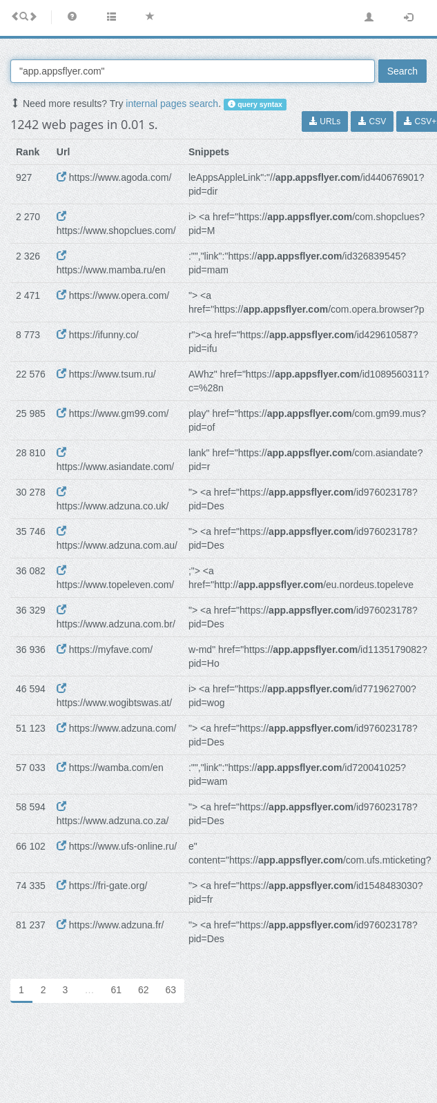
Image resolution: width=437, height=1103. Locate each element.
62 (143, 989)
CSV (372, 121)
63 (171, 989)
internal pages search (172, 103)
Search (402, 71)
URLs (324, 121)
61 (116, 989)
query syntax (255, 104)
